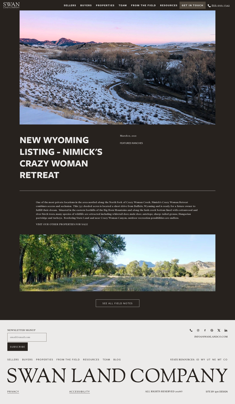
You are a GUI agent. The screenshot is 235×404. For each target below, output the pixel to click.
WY (203, 359)
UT (209, 359)
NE (214, 359)
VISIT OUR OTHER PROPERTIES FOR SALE (62, 224)
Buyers (86, 5)
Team (123, 5)
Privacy (13, 391)
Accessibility (79, 391)
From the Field (143, 5)
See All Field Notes (117, 303)
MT (220, 359)
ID (197, 359)
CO (225, 359)
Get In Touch (192, 5)
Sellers (70, 5)
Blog (117, 359)
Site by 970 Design (217, 391)
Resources (169, 5)
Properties (105, 5)
